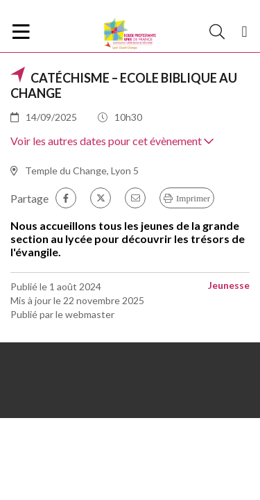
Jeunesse (229, 285)
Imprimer (193, 198)
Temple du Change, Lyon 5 (82, 170)
